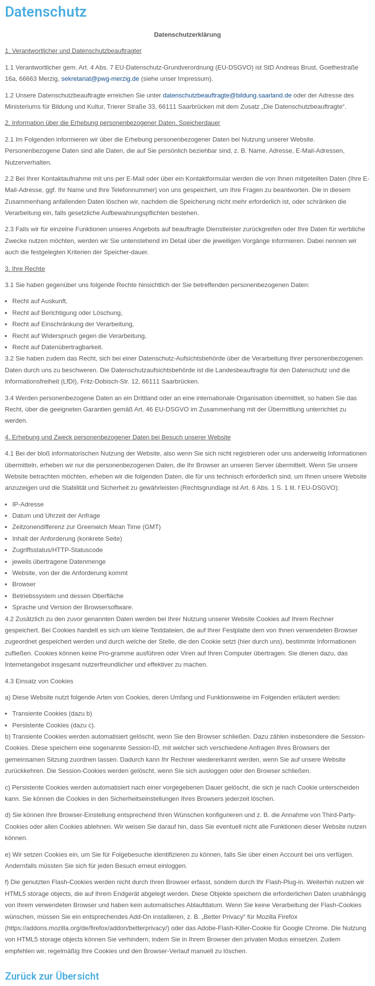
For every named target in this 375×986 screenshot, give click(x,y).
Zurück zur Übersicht (52, 976)
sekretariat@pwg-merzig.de (100, 78)
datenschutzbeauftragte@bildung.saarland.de (227, 95)
